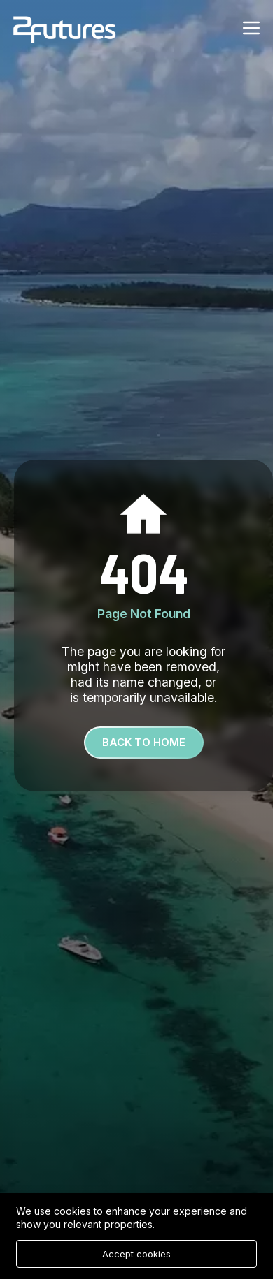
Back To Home (144, 742)
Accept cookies (136, 1253)
